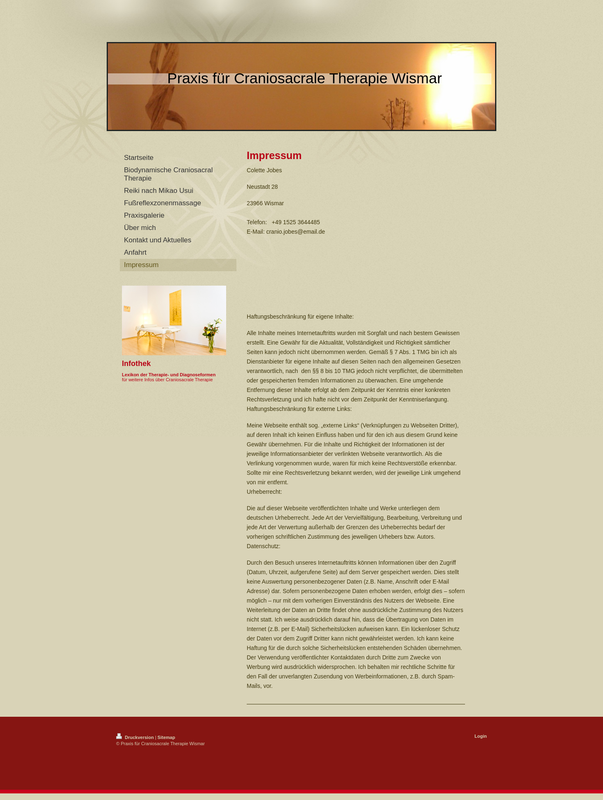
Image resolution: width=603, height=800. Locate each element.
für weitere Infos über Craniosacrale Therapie (167, 379)
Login (480, 736)
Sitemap (166, 737)
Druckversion (135, 737)
